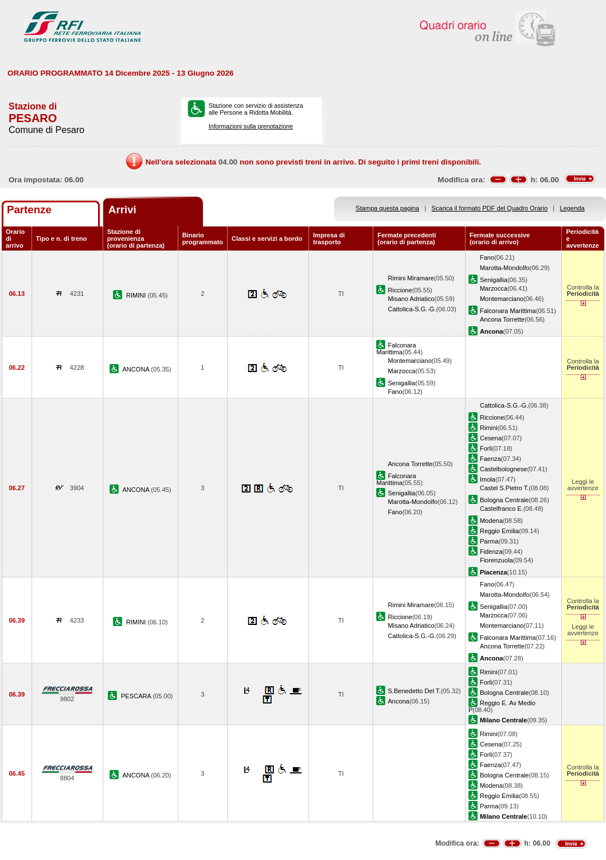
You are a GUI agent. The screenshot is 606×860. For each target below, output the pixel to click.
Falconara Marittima (508, 310)
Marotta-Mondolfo (505, 267)
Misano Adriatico (411, 298)
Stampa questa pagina (387, 208)
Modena (491, 520)
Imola (487, 479)
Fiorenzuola (496, 560)
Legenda (572, 208)
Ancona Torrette (502, 319)
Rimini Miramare (411, 278)
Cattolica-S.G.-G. (412, 309)
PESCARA (137, 696)
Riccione (400, 290)
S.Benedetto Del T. (414, 690)
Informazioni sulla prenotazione (251, 126)
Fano (487, 257)
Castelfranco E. (501, 508)
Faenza (490, 458)
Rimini (489, 427)
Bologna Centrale (504, 500)
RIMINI (137, 295)
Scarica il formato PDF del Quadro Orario (490, 208)
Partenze (29, 210)
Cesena (491, 438)
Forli (486, 448)
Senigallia (493, 279)
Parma (489, 541)
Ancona (398, 701)
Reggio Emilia (499, 530)
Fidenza (491, 551)
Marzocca (493, 288)
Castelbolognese (503, 469)
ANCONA (136, 369)
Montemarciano (501, 298)
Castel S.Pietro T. (504, 487)
